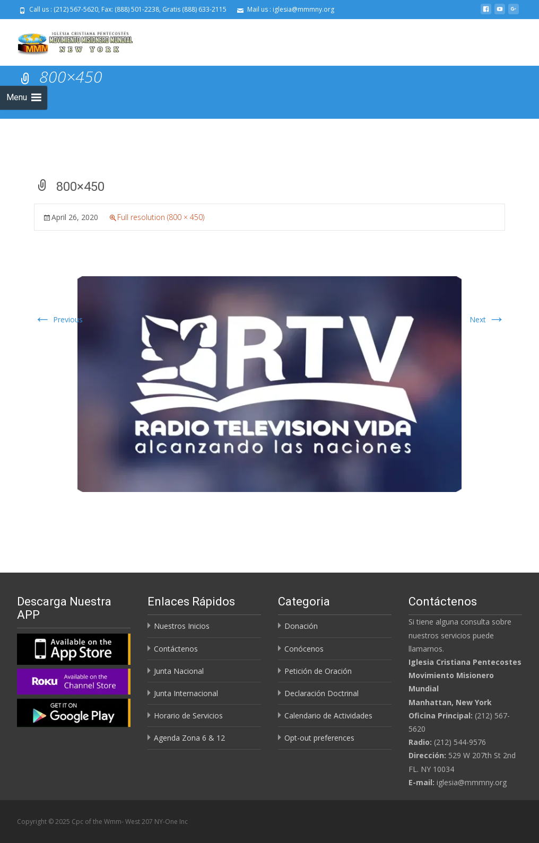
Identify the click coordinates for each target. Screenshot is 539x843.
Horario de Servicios (188, 715)
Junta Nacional (179, 671)
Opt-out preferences (319, 738)
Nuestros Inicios (182, 626)
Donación (301, 626)
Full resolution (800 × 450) (160, 217)
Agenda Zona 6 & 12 (189, 738)
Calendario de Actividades (328, 715)
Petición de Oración (318, 671)
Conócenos (304, 649)
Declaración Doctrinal (321, 693)
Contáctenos (176, 649)
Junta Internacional (186, 693)
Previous (58, 319)
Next (487, 319)
